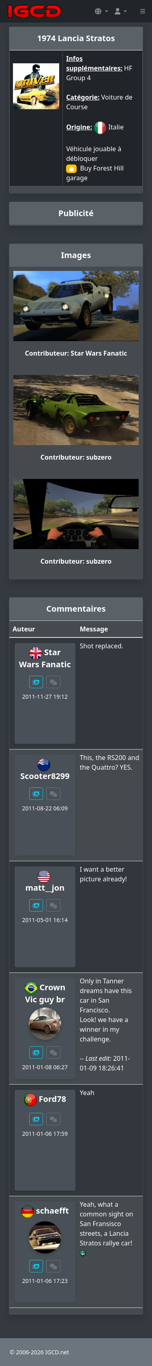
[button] (101, 11)
